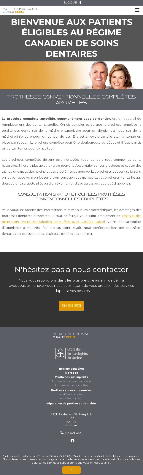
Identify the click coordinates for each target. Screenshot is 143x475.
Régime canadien (71, 368)
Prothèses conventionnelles (71, 390)
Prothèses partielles (71, 398)
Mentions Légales (126, 456)
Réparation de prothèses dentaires (71, 403)
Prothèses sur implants (71, 377)
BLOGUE (70, 2)
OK (71, 470)
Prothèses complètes (71, 394)
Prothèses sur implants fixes (71, 385)
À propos (71, 372)
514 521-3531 (71, 306)
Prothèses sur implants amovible (71, 381)
